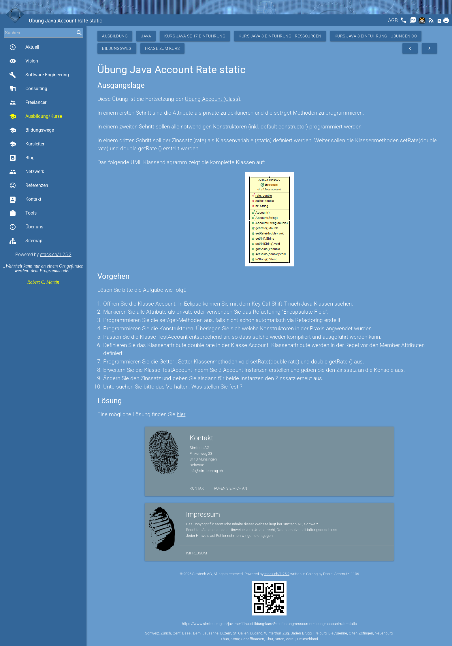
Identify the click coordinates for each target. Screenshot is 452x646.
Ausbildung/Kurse (35, 116)
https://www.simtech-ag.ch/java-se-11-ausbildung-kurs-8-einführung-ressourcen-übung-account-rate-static (269, 624)
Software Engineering (39, 75)
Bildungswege (31, 130)
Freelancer (27, 102)
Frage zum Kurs (162, 48)
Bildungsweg (117, 48)
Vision (23, 61)
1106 (355, 574)
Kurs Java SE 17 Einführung (194, 36)
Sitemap (25, 241)
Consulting (28, 89)
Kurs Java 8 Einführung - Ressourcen (280, 36)
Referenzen (28, 185)
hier (181, 414)
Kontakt (25, 199)
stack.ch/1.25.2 (55, 254)
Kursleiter (26, 144)
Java (146, 36)
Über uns (26, 227)
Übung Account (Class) (212, 99)
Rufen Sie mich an (230, 488)
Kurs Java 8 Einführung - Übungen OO (376, 36)
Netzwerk (26, 172)
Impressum (196, 553)
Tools (23, 213)
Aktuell (24, 47)
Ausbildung (115, 36)
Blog (22, 158)
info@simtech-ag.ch (206, 471)
